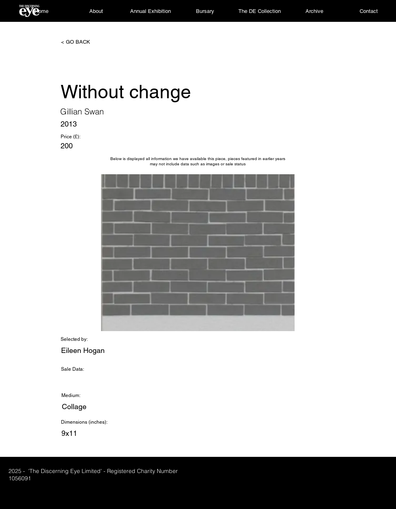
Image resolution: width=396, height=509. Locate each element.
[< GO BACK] (87, 42)
